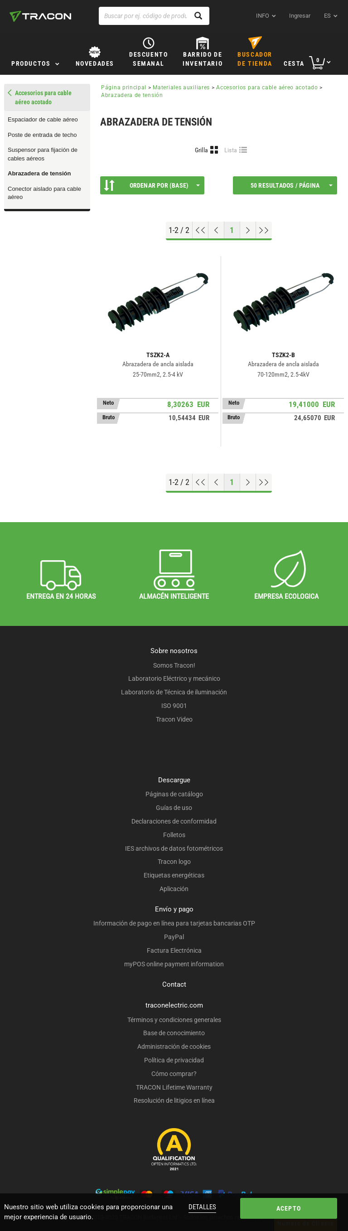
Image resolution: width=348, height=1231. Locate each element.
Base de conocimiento (174, 1033)
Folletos (174, 834)
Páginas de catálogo (174, 794)
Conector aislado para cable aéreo (44, 193)
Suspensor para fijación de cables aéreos (42, 154)
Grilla (201, 150)
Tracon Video (174, 719)
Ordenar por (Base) (152, 185)
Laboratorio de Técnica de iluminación (174, 692)
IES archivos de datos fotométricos (174, 848)
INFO (262, 15)
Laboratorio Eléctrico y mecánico (174, 678)
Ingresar (299, 15)
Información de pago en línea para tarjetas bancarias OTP (174, 923)
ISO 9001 (174, 705)
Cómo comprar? (174, 1073)
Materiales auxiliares (181, 87)
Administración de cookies (174, 1046)
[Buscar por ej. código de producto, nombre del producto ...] (154, 16)
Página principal (123, 87)
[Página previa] (216, 230)
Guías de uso (174, 807)
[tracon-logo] (40, 16)
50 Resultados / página (292, 185)
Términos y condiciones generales (174, 1019)
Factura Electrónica (174, 950)
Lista (230, 150)
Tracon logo (174, 861)
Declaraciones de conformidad (174, 821)
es (327, 15)
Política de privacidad (174, 1060)
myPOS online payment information (174, 964)
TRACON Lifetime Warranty (174, 1087)
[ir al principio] (200, 230)
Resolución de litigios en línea (174, 1100)
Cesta (294, 63)
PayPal (174, 936)
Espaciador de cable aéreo (43, 119)
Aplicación (174, 888)
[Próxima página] (248, 230)
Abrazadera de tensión (39, 173)
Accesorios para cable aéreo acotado (267, 87)
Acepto (288, 1208)
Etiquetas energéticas (174, 875)
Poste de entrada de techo (42, 134)
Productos (30, 63)
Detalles (202, 1207)
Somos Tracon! (174, 665)
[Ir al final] (264, 230)
